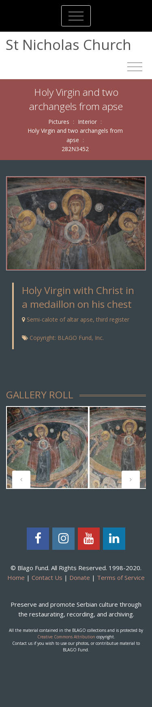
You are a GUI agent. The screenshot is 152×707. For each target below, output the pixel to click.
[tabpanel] (47, 447)
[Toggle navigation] (76, 15)
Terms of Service (121, 577)
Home (16, 577)
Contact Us (47, 577)
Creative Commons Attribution (66, 637)
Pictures (58, 121)
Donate (79, 577)
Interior (87, 121)
